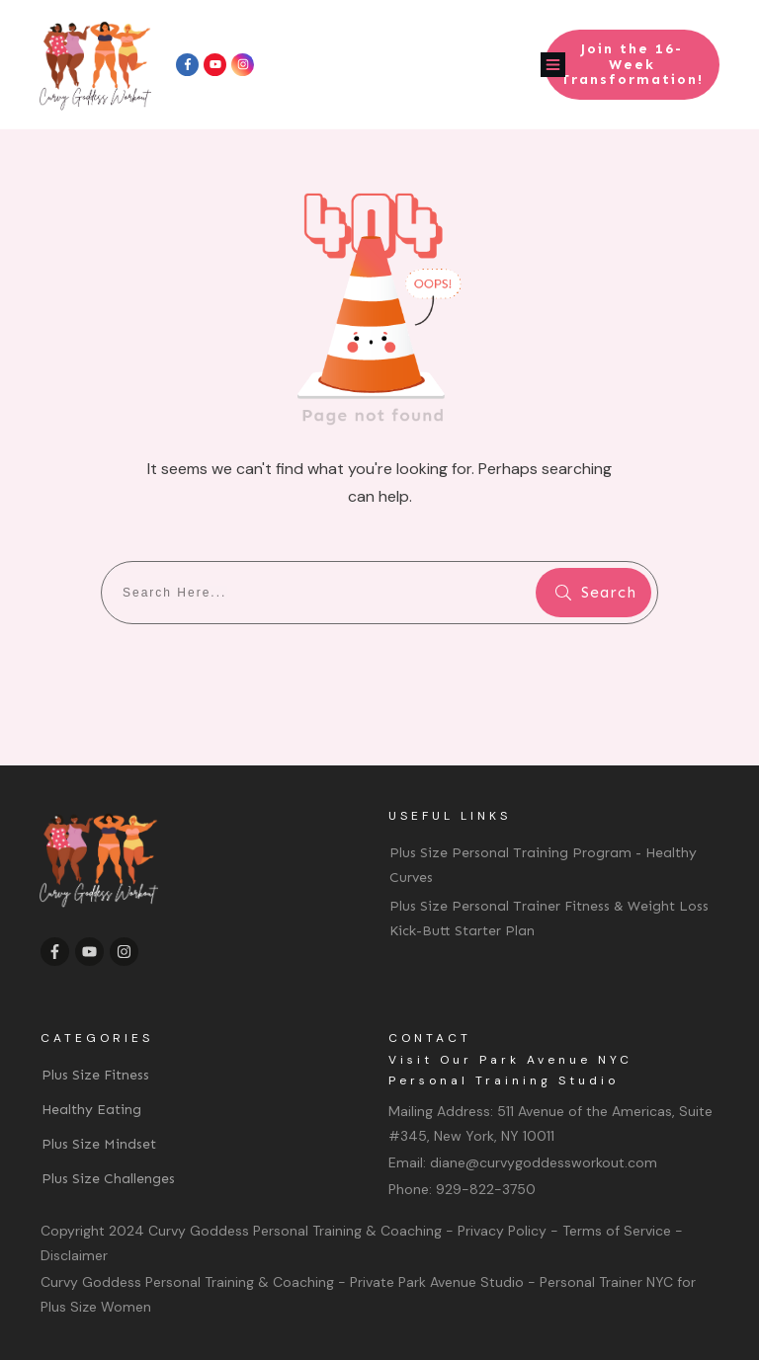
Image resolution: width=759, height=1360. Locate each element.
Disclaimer (74, 1255)
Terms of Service (616, 1231)
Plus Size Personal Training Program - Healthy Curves (543, 865)
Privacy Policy (502, 1231)
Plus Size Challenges (108, 1178)
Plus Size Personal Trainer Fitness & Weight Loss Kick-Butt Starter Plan (549, 918)
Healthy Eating (91, 1109)
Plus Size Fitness (95, 1075)
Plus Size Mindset (99, 1144)
